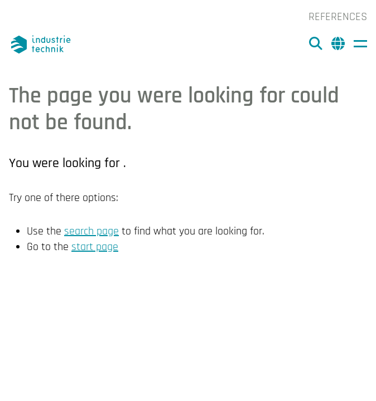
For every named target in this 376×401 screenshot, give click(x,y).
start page (94, 246)
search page (91, 231)
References (337, 16)
